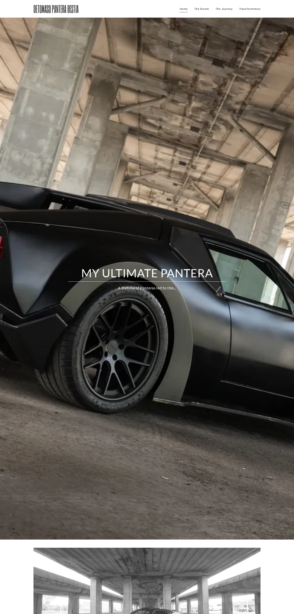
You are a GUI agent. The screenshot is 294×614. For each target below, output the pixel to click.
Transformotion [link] (250, 9)
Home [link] (184, 9)
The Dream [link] (201, 9)
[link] (67, 12)
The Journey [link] (224, 9)
